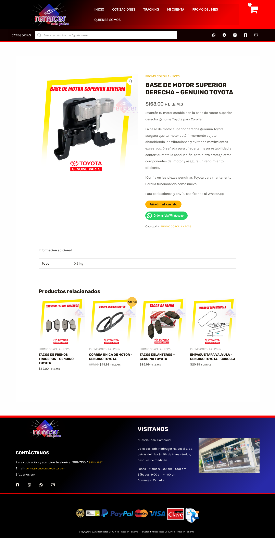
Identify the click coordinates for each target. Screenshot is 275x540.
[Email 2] (256, 35)
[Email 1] (53, 487)
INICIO (96, 14)
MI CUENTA (157, 14)
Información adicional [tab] (56, 250)
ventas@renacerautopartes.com (49, 470)
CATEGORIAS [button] (20, 35)
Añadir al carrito (163, 204)
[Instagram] (235, 35)
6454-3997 (96, 464)
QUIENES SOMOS (210, 14)
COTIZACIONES (115, 14)
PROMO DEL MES (181, 14)
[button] (130, 81)
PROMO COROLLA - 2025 (163, 76)
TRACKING (138, 14)
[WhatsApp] (213, 35)
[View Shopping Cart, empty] (253, 14)
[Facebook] (245, 35)
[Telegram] (224, 35)
